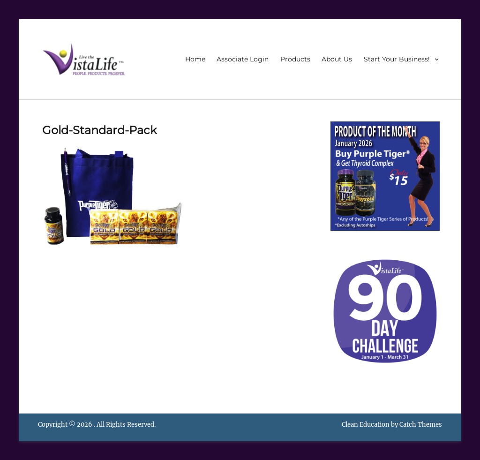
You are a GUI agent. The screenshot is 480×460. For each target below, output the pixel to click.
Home (195, 59)
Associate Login (243, 59)
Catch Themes (420, 425)
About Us (337, 59)
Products (295, 59)
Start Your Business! (397, 59)
